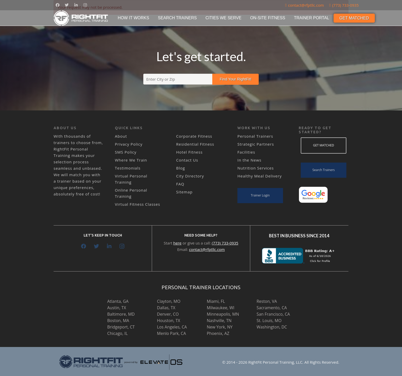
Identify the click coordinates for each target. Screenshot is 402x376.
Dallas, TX (166, 308)
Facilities (246, 152)
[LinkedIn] (76, 5)
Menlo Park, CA (171, 333)
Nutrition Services (255, 168)
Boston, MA (118, 320)
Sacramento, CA (272, 308)
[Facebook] (57, 5)
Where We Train (131, 160)
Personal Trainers (255, 136)
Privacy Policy (129, 144)
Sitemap (184, 191)
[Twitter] (67, 5)
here (177, 243)
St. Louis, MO (269, 320)
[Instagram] (85, 5)
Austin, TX (116, 308)
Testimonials (127, 168)
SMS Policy (125, 152)
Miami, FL (216, 301)
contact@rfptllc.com (207, 249)
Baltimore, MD (121, 314)
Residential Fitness (195, 144)
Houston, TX (168, 320)
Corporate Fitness (194, 136)
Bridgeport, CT (121, 327)
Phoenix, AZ (218, 333)
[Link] (81, 18)
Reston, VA (267, 301)
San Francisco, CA (273, 314)
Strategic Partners (255, 144)
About (121, 136)
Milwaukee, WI (220, 308)
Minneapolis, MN (223, 314)
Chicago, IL (117, 333)
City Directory (190, 175)
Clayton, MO (168, 301)
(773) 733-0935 (225, 243)
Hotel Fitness (189, 152)
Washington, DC (272, 327)
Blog (180, 168)
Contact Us (187, 160)
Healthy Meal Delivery (259, 175)
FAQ (180, 183)
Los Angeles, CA (172, 327)
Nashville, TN (219, 320)
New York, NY (220, 327)
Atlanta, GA (117, 301)
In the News (249, 160)
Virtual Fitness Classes (137, 204)
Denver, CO (168, 314)
